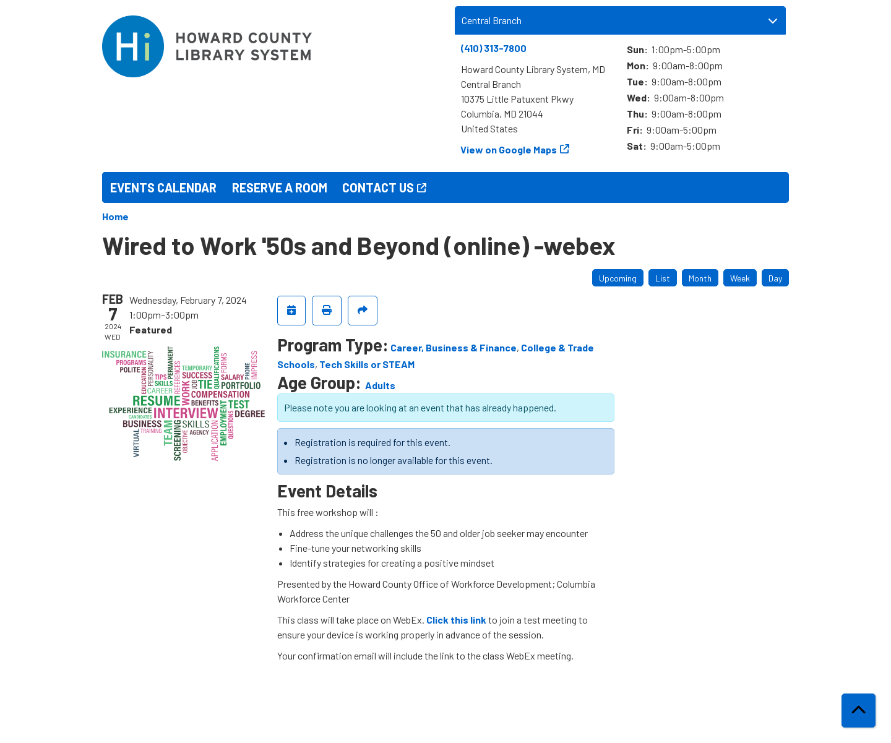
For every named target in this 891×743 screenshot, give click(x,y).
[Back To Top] (859, 711)
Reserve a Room (279, 187)
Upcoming (618, 278)
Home (115, 216)
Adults (380, 385)
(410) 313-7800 (494, 48)
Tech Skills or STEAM (367, 364)
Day (775, 278)
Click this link (456, 619)
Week (740, 278)
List (662, 278)
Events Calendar (163, 187)
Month (700, 278)
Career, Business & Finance (453, 347)
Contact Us (378, 187)
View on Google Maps (509, 149)
